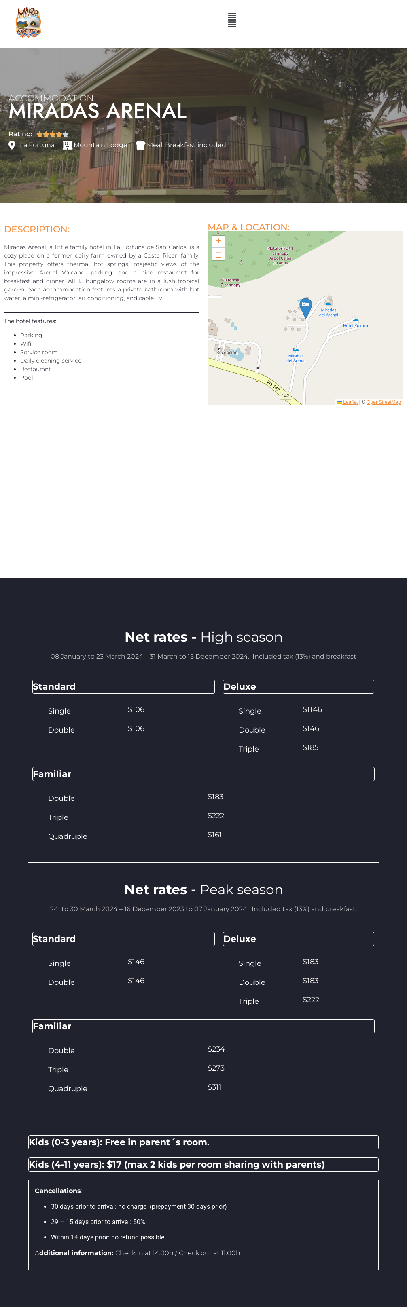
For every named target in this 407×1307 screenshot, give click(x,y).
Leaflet (347, 409)
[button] (232, 23)
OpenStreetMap (384, 409)
